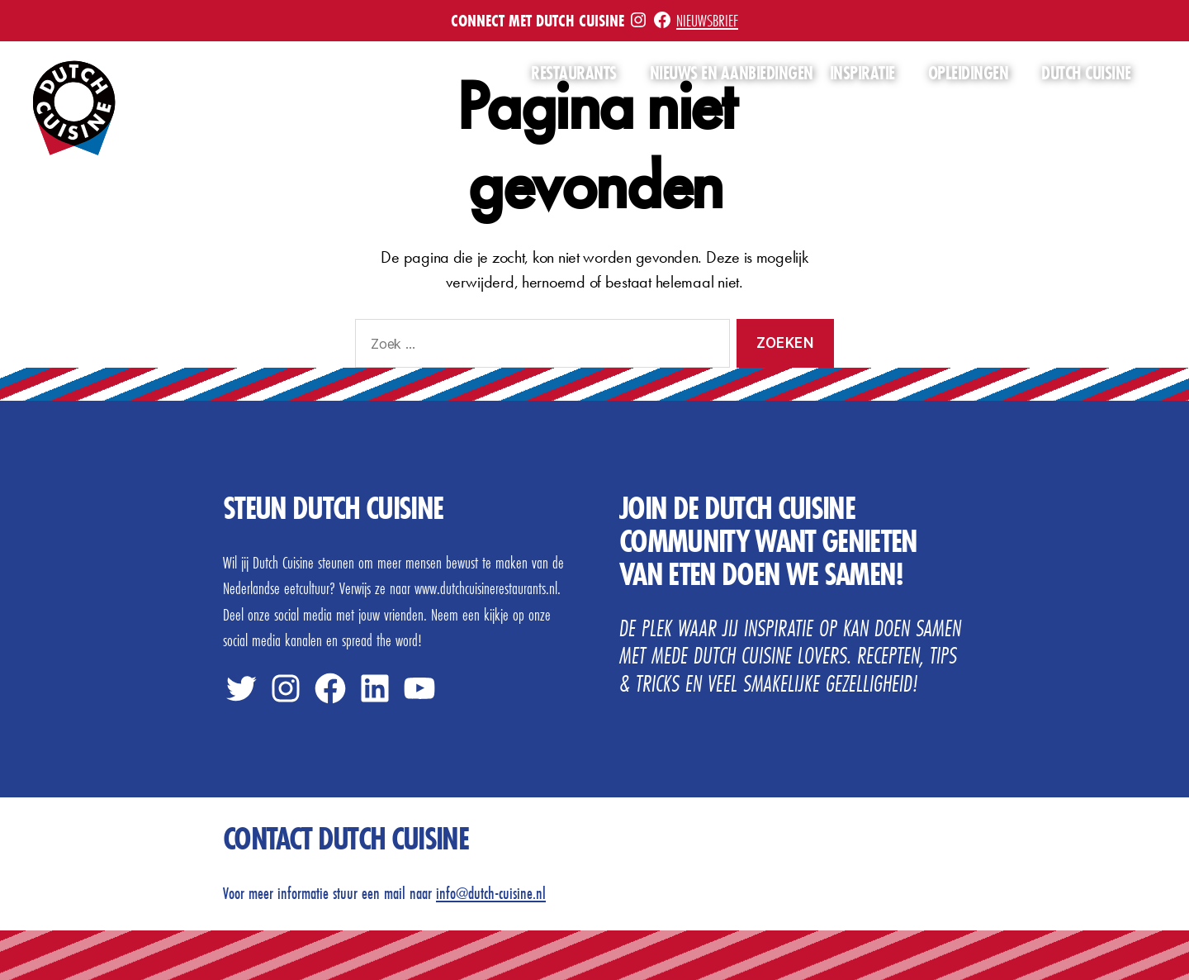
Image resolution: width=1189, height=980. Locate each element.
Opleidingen (968, 73)
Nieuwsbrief (707, 20)
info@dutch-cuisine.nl (491, 893)
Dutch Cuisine (1086, 73)
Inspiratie (862, 73)
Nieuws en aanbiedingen (731, 73)
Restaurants (574, 73)
